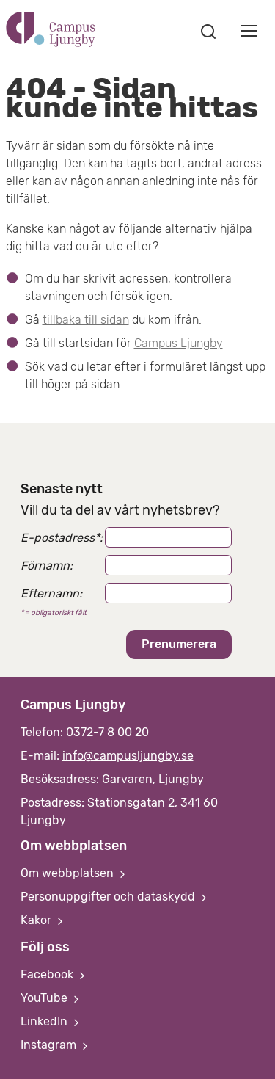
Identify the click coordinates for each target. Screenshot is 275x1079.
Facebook (54, 974)
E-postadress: (62, 538)
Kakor (43, 920)
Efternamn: (51, 593)
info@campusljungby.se (128, 756)
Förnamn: (47, 566)
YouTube (51, 998)
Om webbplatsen (74, 873)
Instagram (56, 1045)
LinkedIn (51, 1021)
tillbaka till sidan (86, 320)
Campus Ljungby (178, 343)
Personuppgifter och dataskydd (115, 897)
